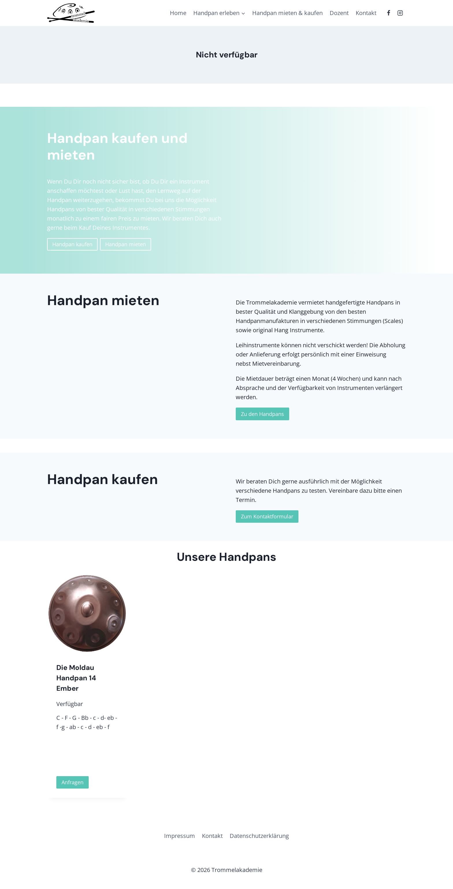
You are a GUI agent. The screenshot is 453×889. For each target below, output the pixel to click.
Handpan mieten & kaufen (287, 13)
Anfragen (72, 782)
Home (178, 13)
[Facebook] (388, 13)
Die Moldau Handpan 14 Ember (76, 678)
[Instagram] (400, 13)
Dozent (339, 13)
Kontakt (366, 13)
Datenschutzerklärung (259, 836)
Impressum (179, 836)
